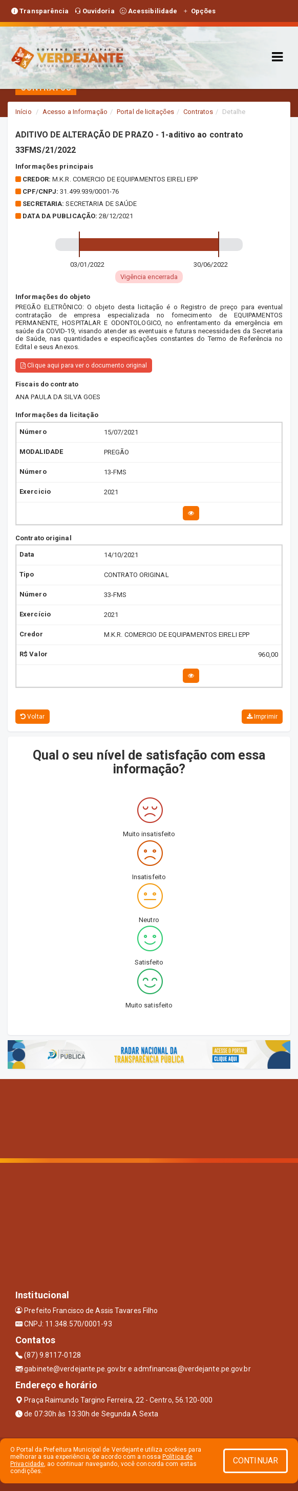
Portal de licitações (145, 112)
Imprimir (262, 716)
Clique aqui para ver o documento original (83, 365)
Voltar (32, 716)
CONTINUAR (255, 1460)
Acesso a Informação (75, 112)
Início (23, 112)
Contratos (198, 112)
